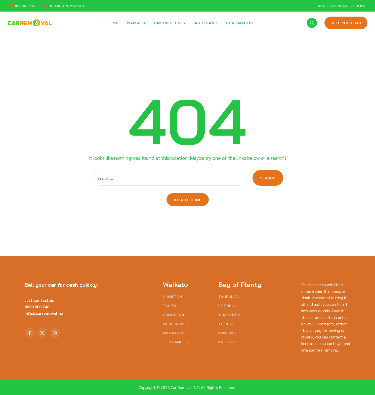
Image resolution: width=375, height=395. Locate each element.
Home (112, 23)
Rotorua (227, 306)
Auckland (206, 23)
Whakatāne (229, 315)
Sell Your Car (346, 23)
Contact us (239, 23)
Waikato (136, 23)
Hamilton (172, 297)
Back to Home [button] (187, 200)
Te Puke (226, 324)
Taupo (169, 306)
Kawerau (227, 333)
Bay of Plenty (170, 23)
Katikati (226, 342)
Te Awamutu (175, 342)
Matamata (173, 333)
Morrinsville (176, 324)
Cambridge (174, 315)
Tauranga (228, 297)
